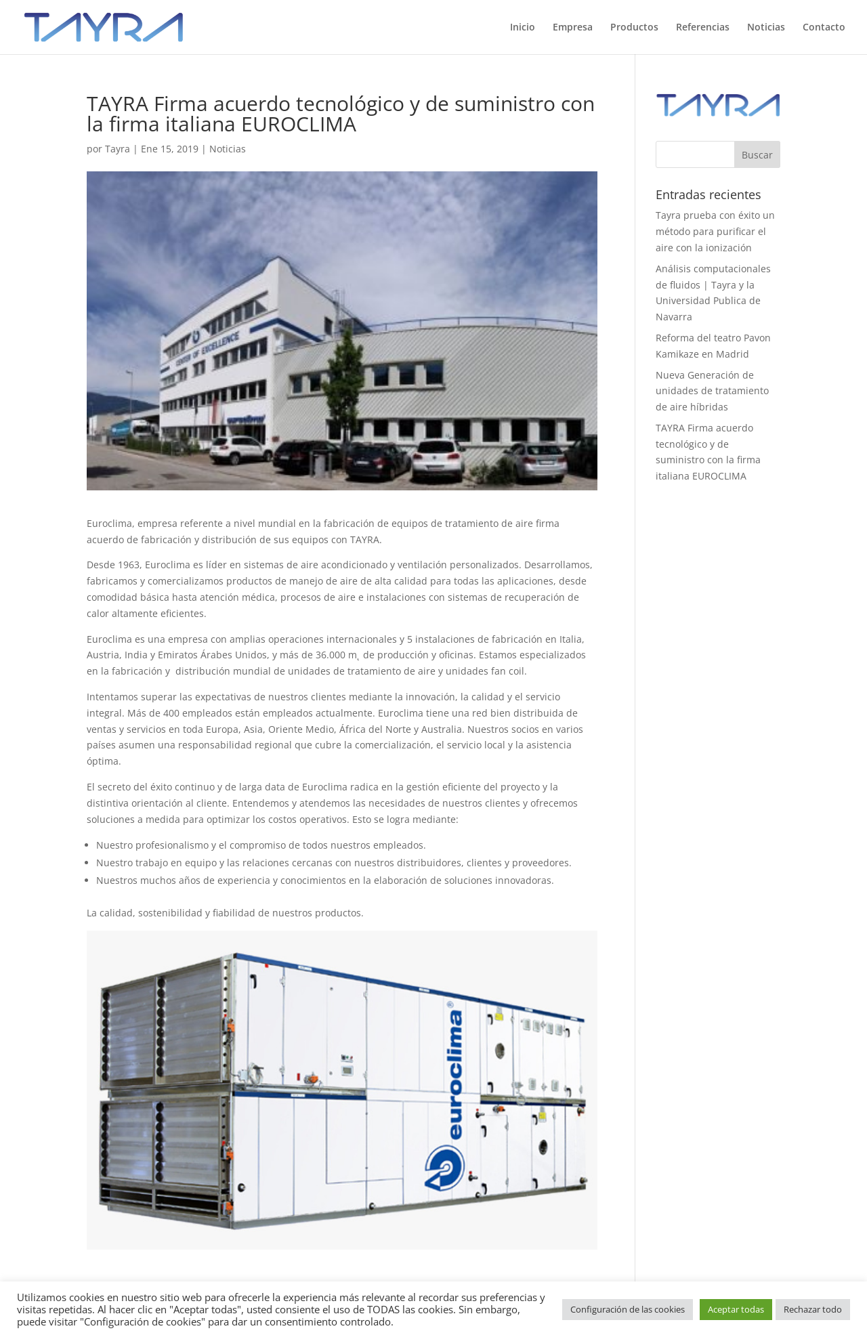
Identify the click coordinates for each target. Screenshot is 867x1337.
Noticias (766, 27)
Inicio (522, 27)
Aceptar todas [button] (736, 1309)
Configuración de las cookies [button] (627, 1309)
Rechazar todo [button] (813, 1309)
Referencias (702, 27)
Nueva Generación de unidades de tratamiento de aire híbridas (712, 391)
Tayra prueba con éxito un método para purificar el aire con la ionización (715, 231)
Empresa (573, 27)
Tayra (117, 148)
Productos (634, 27)
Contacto (824, 27)
